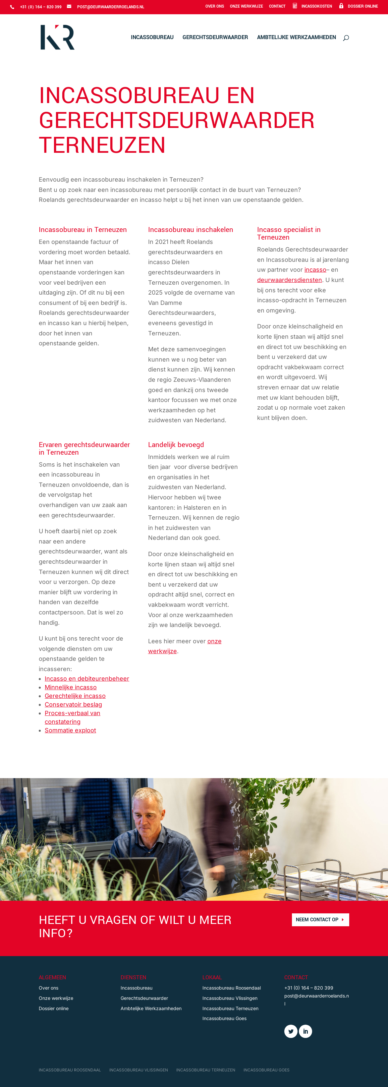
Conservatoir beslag (73, 704)
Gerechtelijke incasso (75, 695)
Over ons (214, 6)
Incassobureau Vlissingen (229, 998)
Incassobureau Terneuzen (230, 1008)
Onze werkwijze (246, 6)
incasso (315, 269)
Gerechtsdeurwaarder (215, 38)
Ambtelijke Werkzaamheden (296, 38)
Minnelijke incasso (71, 687)
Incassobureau (152, 38)
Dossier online (54, 1008)
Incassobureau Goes (224, 1018)
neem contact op (317, 919)
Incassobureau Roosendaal (231, 988)
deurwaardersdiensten (289, 279)
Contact (277, 6)
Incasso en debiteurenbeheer (87, 678)
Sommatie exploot (70, 730)
